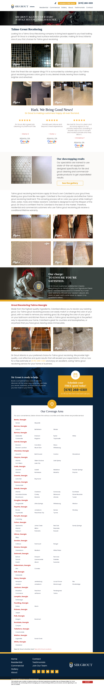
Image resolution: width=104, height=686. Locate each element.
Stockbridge (76, 584)
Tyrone (55, 513)
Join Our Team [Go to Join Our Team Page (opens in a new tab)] (39, 665)
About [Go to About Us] (70, 7)
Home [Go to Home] (14, 659)
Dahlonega (19, 600)
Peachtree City (39, 513)
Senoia (55, 510)
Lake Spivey (57, 460)
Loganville (19, 638)
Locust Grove (57, 581)
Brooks (18, 510)
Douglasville (19, 503)
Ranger (55, 544)
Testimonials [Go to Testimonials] (80, 7)
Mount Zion (38, 448)
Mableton (56, 470)
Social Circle (38, 638)
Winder (55, 429)
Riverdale (56, 528)
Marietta (56, 472)
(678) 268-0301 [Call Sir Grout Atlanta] (85, 3)
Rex (73, 581)
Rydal (55, 436)
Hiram (36, 606)
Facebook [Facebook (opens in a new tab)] (38, 671)
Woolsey (75, 510)
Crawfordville (20, 632)
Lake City (37, 463)
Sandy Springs (77, 525)
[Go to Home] (24, 6)
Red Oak (56, 525)
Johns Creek (38, 525)
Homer (18, 423)
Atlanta (18, 460)
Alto (17, 568)
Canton (55, 454)
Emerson (37, 436)
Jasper (18, 613)
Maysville (37, 423)
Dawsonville (19, 485)
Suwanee (56, 562)
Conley (37, 494)
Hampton (19, 581)
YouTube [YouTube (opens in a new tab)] (47, 671)
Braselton (19, 591)
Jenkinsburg (38, 581)
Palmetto (38, 531)
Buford (18, 557)
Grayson (37, 557)
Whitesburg (57, 448)
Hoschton (38, 591)
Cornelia (37, 568)
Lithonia (55, 497)
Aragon (18, 619)
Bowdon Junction (21, 448)
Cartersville (19, 438)
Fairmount (38, 544)
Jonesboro (38, 510)
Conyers (18, 626)
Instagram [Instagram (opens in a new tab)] (34, 671)
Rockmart (38, 619)
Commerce (19, 593)
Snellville (56, 559)
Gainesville (19, 575)
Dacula (18, 559)
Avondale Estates (21, 494)
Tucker (74, 497)
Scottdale (75, 492)
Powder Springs (77, 470)
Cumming (19, 519)
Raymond (38, 479)
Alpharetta (19, 525)
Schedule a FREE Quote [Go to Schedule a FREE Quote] (67, 3)
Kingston (37, 438)
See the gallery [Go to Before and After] (70, 183)
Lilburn (37, 562)
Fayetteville (19, 513)
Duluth (18, 562)
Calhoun (18, 544)
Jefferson (38, 593)
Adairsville (19, 436)
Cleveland (19, 645)
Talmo (55, 593)
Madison (37, 550)
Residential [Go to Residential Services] (44, 7)
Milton (36, 528)
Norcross (56, 557)
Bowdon (18, 445)
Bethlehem (38, 429)
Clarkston (38, 492)
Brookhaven (19, 497)
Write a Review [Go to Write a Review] (55, 3)
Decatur (37, 497)
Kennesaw (38, 472)
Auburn (18, 429)
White (74, 436)
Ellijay (17, 537)
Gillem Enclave (39, 460)
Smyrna (74, 472)
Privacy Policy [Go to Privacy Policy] (65, 681)
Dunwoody (56, 492)
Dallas (18, 606)
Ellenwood (56, 494)
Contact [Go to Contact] (89, 7)
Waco (55, 445)
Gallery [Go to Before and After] (64, 7)
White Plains (57, 550)
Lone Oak (19, 479)
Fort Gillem (19, 463)
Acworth (18, 454)
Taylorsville (56, 438)
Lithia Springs (39, 503)
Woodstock (76, 454)
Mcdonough (57, 584)
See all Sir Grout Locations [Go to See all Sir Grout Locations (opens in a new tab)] (43, 649)
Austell (37, 470)
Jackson (18, 584)
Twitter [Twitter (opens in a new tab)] (43, 671)
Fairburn (18, 531)
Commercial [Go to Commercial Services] (55, 7)
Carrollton (38, 445)
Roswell (55, 531)
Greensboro (19, 550)
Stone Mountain (77, 494)
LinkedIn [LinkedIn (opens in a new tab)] (52, 671)
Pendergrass (57, 591)
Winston (74, 503)
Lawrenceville (39, 559)
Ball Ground (38, 454)
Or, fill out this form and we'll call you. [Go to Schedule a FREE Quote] (75, 394)
